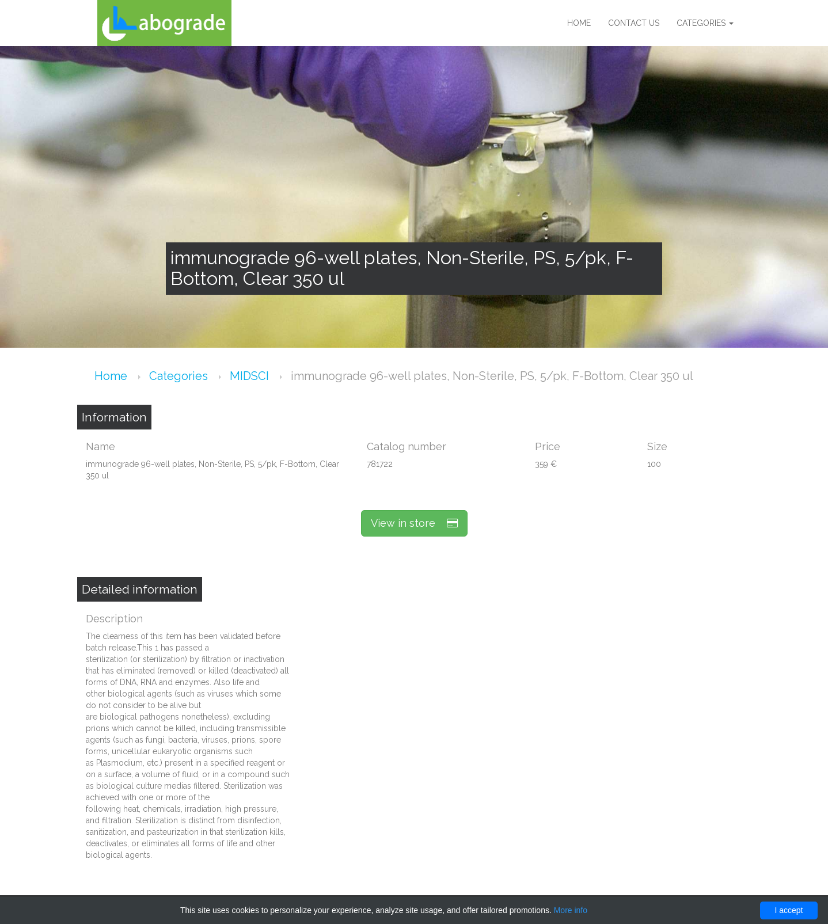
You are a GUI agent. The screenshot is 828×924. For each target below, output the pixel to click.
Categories (705, 23)
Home (579, 23)
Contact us (633, 23)
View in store (414, 523)
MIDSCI (251, 376)
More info (570, 910)
